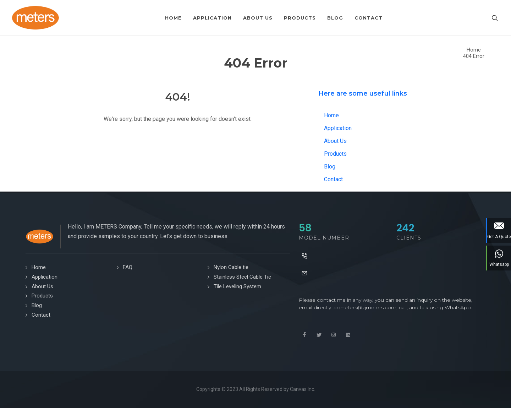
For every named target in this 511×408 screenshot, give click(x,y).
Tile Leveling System (237, 286)
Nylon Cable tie (231, 267)
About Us (335, 141)
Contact (333, 179)
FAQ (127, 267)
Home (474, 50)
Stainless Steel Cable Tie (242, 277)
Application (338, 128)
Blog (329, 166)
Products (335, 153)
